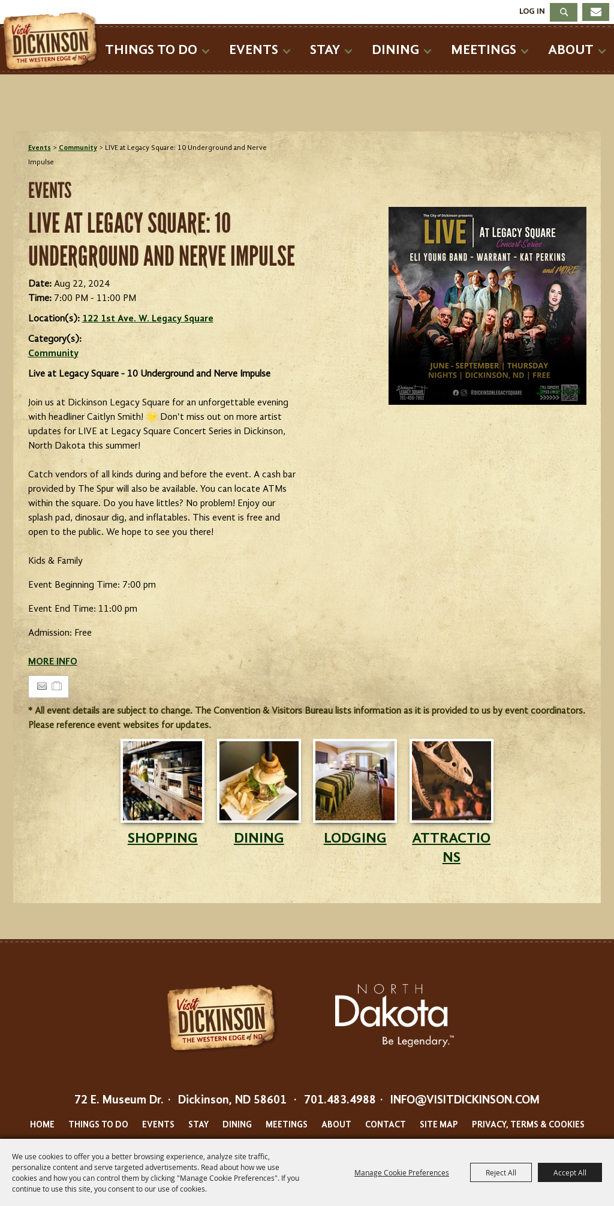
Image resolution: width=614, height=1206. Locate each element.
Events (253, 50)
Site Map (439, 1125)
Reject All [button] (501, 1172)
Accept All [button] (569, 1172)
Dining (395, 50)
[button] (487, 306)
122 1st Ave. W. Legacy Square (147, 319)
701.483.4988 (340, 1100)
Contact (385, 1125)
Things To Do (151, 50)
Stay (325, 50)
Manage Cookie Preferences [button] (401, 1172)
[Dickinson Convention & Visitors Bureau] (53, 42)
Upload (565, 391)
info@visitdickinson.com (465, 1100)
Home (42, 1125)
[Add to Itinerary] (57, 686)
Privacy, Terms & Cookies (528, 1125)
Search (563, 12)
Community (78, 148)
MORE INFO (52, 662)
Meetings (483, 50)
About (571, 50)
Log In (532, 11)
